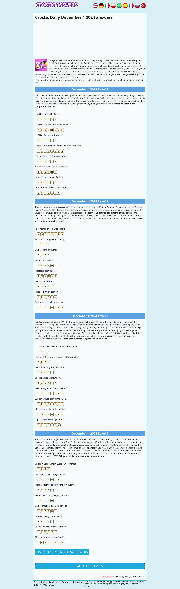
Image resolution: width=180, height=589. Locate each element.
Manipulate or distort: (45, 281)
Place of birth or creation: (46, 291)
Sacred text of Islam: (44, 260)
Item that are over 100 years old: (50, 474)
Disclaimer (54, 582)
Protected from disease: (46, 270)
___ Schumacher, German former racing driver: (56, 346)
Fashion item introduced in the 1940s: (52, 495)
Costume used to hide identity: (49, 302)
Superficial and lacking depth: (48, 419)
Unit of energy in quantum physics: (51, 505)
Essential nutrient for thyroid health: (52, 166)
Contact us (67, 582)
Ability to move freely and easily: (50, 537)
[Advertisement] (90, 38)
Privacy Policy (40, 582)
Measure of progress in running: (50, 239)
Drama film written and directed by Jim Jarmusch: (58, 145)
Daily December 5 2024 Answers (62, 552)
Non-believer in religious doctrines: (51, 156)
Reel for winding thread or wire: (49, 367)
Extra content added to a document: (51, 124)
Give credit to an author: (46, 249)
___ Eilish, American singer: (47, 135)
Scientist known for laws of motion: (51, 526)
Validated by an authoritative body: (51, 388)
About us (79, 582)
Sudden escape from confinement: (51, 398)
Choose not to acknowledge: (48, 377)
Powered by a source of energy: (49, 177)
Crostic (52, 585)
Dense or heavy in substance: (48, 516)
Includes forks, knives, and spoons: (51, 187)
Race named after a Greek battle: (50, 228)
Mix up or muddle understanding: (50, 409)
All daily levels (90, 566)
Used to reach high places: (47, 114)
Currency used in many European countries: (55, 463)
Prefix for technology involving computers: (54, 484)
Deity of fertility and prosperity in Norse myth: (56, 357)
